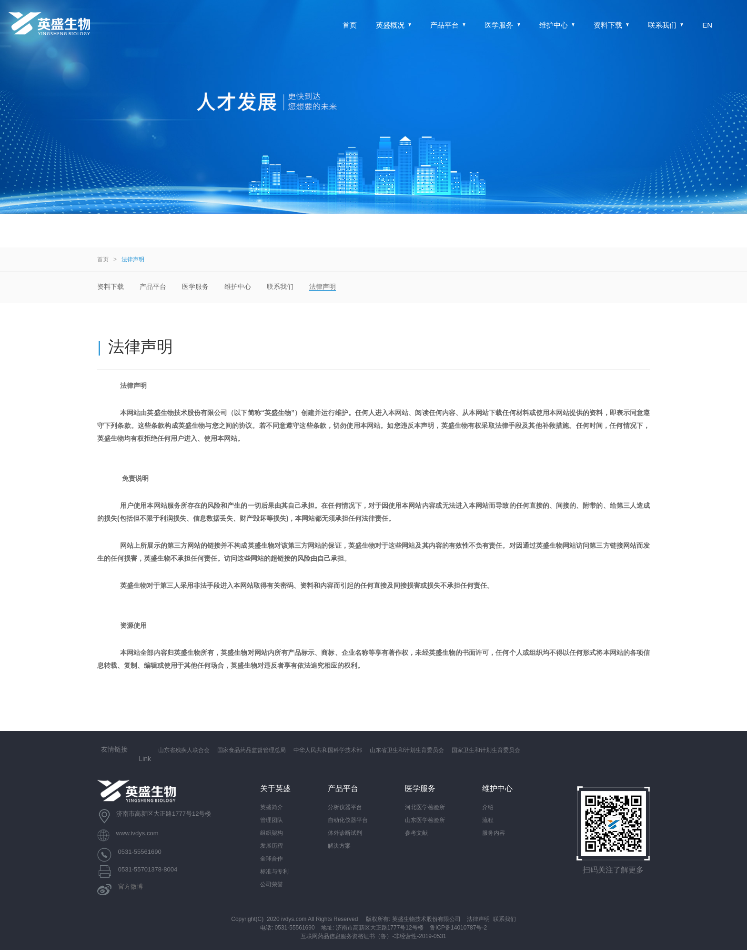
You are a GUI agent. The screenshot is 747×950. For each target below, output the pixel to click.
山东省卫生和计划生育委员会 (407, 750)
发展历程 (271, 845)
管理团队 (271, 820)
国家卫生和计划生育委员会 (486, 750)
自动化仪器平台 (348, 820)
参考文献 (416, 833)
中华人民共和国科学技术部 (327, 750)
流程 (488, 820)
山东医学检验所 (425, 820)
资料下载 (611, 25)
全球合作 (271, 858)
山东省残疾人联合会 (184, 750)
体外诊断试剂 (345, 833)
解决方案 (339, 845)
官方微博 (130, 887)
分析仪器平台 (345, 807)
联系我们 (665, 25)
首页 (350, 25)
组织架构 (271, 833)
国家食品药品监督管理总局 (251, 750)
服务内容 (493, 833)
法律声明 (132, 259)
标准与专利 (274, 871)
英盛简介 (271, 807)
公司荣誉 (271, 884)
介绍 (488, 807)
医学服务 (502, 25)
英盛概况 (393, 25)
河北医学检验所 (425, 807)
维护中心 (557, 25)
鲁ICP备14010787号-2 (458, 927)
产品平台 (447, 25)
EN (707, 25)
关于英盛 (275, 788)
